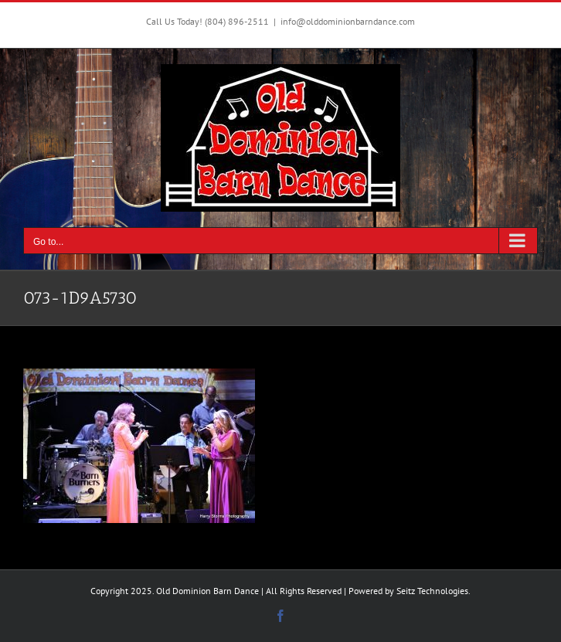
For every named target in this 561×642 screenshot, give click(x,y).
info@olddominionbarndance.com (347, 21)
